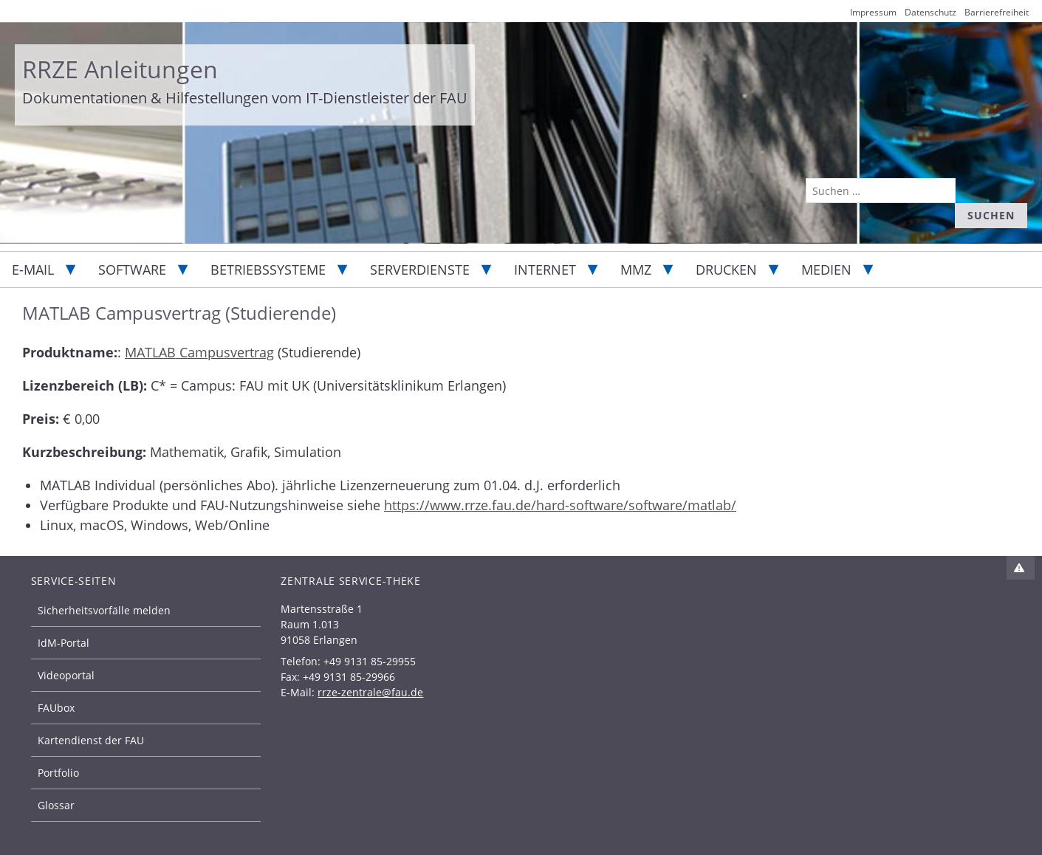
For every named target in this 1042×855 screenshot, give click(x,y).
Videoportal (66, 675)
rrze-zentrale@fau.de (370, 692)
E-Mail (33, 269)
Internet (545, 269)
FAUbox (56, 708)
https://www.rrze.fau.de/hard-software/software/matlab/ (560, 505)
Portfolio (58, 773)
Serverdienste (420, 269)
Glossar (56, 805)
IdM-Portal (63, 643)
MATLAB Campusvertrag (199, 352)
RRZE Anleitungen (120, 69)
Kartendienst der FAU (91, 740)
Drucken (726, 269)
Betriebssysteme (268, 269)
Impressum (873, 12)
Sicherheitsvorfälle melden (104, 610)
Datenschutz (930, 12)
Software (132, 269)
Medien (826, 269)
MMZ (635, 269)
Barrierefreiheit (996, 12)
